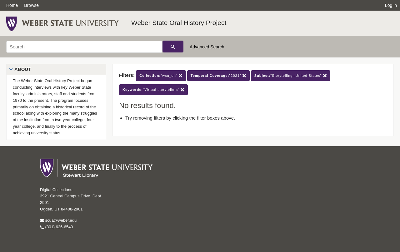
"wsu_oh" (160, 76)
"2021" (218, 76)
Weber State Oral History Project (178, 22)
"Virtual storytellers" (153, 90)
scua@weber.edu (58, 220)
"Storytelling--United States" (290, 76)
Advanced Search (207, 46)
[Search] (84, 47)
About (22, 69)
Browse (31, 5)
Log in (391, 5)
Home (12, 5)
